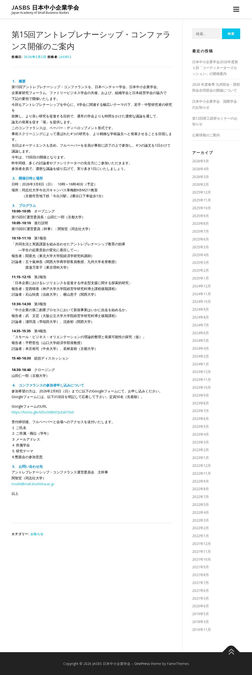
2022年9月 (200, 481)
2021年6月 (200, 590)
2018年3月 (200, 621)
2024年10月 (201, 301)
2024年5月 (200, 340)
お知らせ (37, 534)
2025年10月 (201, 208)
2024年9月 (200, 309)
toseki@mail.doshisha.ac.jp (33, 484)
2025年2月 (200, 270)
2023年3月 (200, 442)
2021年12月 (201, 543)
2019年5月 (200, 613)
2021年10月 (201, 559)
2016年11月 (201, 629)
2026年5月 (200, 161)
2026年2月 (200, 184)
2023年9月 (200, 395)
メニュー (236, 9)
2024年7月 (200, 325)
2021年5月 (200, 598)
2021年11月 (201, 551)
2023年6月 (200, 418)
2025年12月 (201, 192)
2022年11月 (201, 473)
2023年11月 (201, 379)
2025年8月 (200, 223)
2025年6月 (200, 239)
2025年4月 (200, 254)
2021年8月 (200, 574)
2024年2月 (200, 356)
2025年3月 (200, 262)
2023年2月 (200, 449)
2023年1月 (200, 457)
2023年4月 (200, 434)
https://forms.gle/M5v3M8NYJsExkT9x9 (43, 412)
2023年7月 (200, 410)
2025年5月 (200, 247)
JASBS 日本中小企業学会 (45, 7)
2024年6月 (200, 333)
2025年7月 (200, 231)
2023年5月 (200, 426)
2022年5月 (200, 504)
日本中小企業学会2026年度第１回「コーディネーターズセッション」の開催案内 (215, 67)
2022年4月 (200, 512)
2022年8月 (200, 488)
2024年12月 (201, 286)
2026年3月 (200, 176)
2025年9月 (200, 215)
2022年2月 (200, 527)
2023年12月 (201, 371)
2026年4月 (200, 168)
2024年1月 (200, 364)
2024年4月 (200, 348)
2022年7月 (200, 496)
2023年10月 (201, 387)
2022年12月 (201, 465)
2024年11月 (201, 293)
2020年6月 (200, 606)
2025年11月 (201, 200)
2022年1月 (200, 535)
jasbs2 (65, 57)
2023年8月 (200, 403)
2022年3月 (200, 520)
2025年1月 (200, 278)
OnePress (142, 663)
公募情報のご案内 (206, 135)
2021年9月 (200, 567)
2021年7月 (200, 582)
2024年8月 (200, 317)
